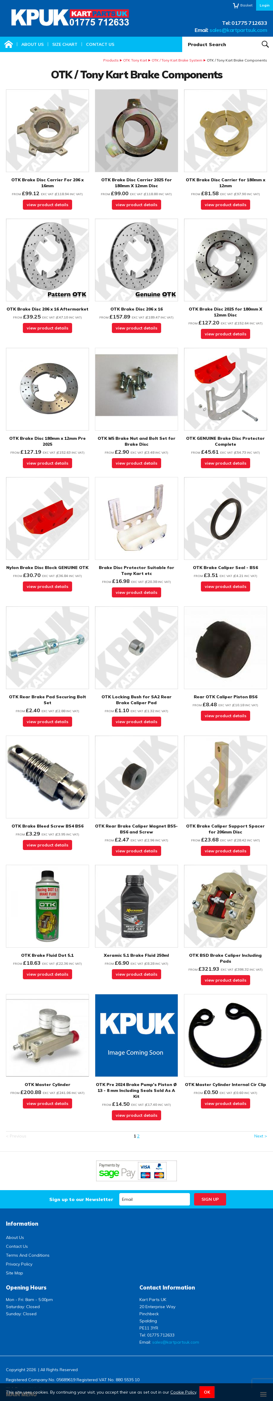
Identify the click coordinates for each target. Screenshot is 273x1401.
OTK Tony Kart (135, 60)
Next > (260, 1136)
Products (111, 60)
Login (264, 5)
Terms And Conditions (28, 1255)
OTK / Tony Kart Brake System (177, 60)
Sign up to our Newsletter (81, 1199)
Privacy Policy (19, 1264)
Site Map (14, 1273)
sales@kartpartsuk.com (238, 30)
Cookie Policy (183, 1392)
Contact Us (100, 44)
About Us (32, 44)
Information (22, 1223)
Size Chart (64, 44)
